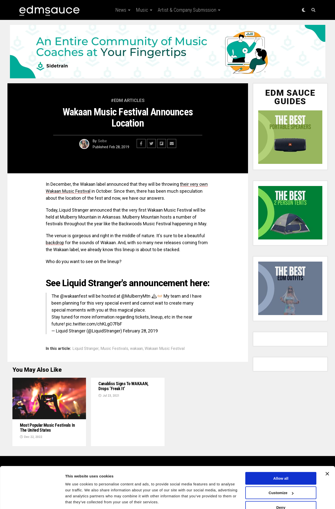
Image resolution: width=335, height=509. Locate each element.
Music (142, 10)
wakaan (136, 349)
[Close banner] (327, 457)
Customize (281, 476)
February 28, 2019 (140, 330)
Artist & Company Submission (187, 10)
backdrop (55, 242)
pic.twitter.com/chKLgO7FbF (94, 323)
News (120, 10)
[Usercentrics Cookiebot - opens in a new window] (32, 499)
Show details (76, 499)
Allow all (281, 462)
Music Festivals (114, 349)
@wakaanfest (73, 296)
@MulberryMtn (135, 296)
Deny (281, 491)
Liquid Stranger (85, 349)
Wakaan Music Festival (165, 349)
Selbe (102, 141)
